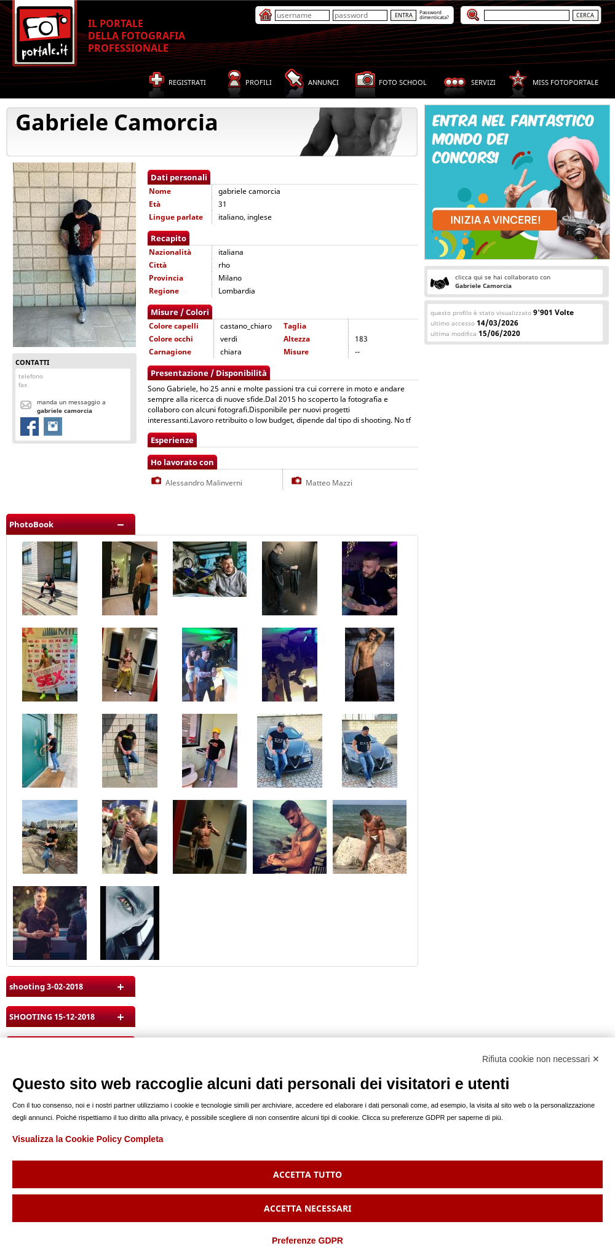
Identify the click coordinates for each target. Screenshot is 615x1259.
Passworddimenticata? (434, 14)
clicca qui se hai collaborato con (502, 281)
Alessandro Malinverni (195, 483)
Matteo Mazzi (320, 483)
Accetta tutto (307, 1174)
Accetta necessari (307, 1208)
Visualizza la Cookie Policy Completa (88, 1139)
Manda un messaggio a (71, 406)
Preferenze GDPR (307, 1240)
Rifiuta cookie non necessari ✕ (541, 1059)
